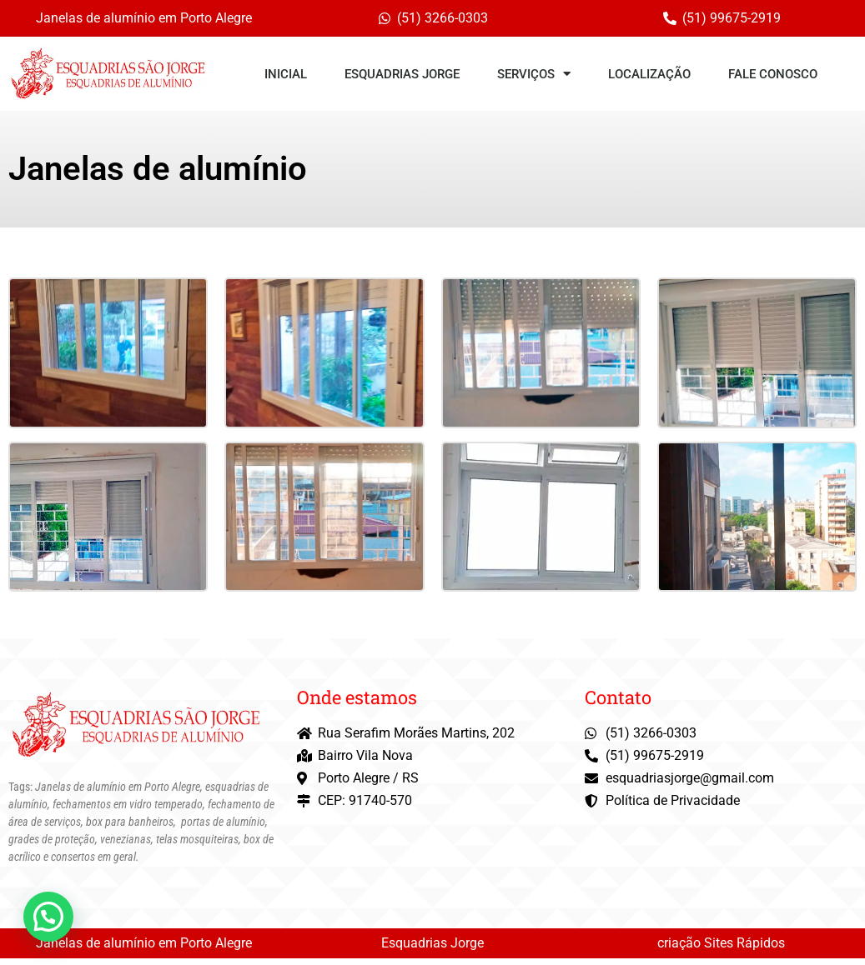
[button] (48, 917)
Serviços (534, 74)
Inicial (285, 74)
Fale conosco (772, 74)
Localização (649, 74)
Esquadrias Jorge (402, 74)
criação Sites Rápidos (721, 950)
